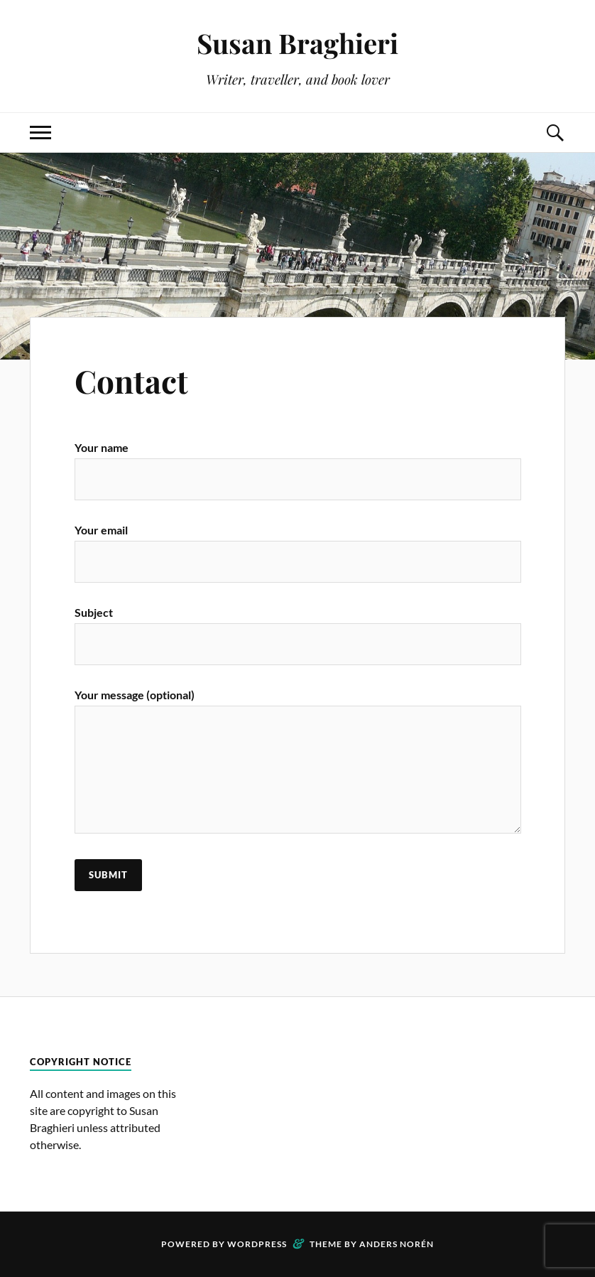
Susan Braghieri (297, 43)
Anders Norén (396, 1244)
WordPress (257, 1244)
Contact (131, 381)
